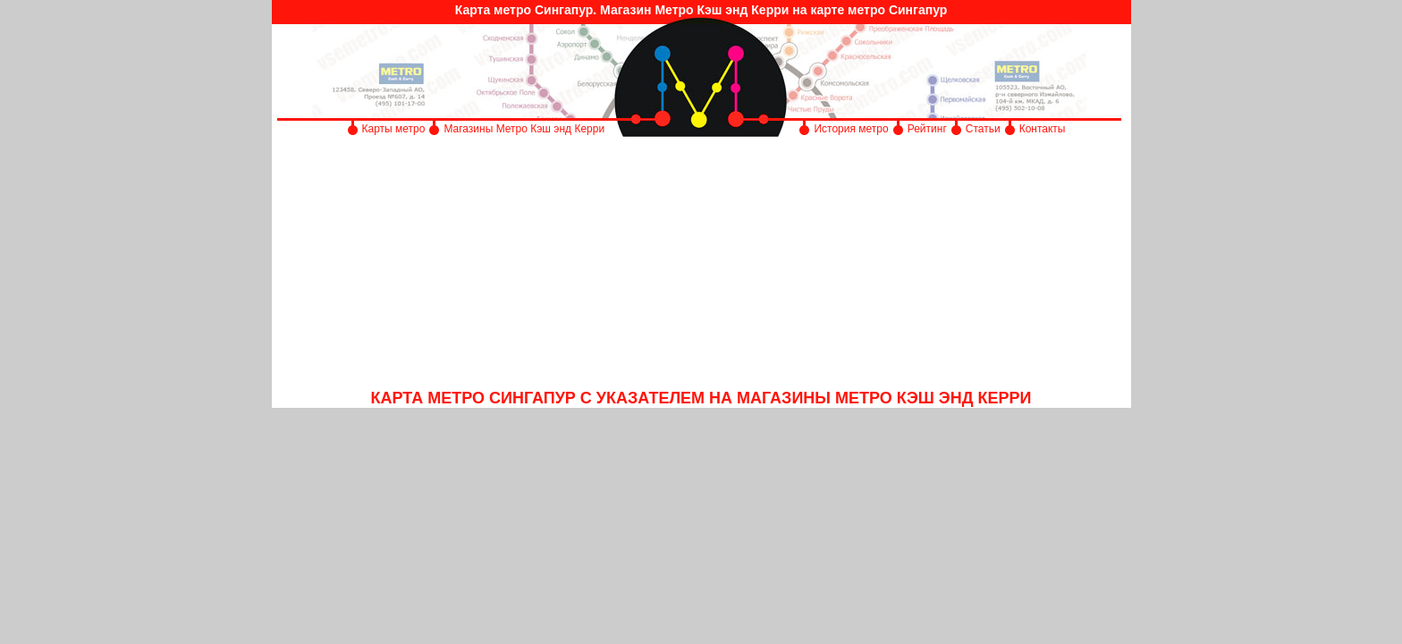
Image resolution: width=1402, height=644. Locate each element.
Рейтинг (927, 129)
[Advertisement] (701, 264)
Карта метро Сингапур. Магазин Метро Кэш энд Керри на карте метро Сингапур (701, 10)
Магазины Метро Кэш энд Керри (525, 129)
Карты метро (394, 129)
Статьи (983, 129)
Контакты (1042, 129)
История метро (851, 129)
